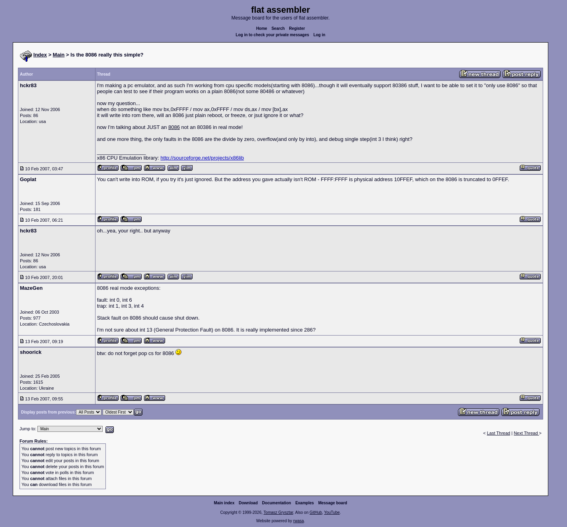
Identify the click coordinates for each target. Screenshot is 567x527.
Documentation (276, 503)
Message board (332, 503)
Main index (224, 503)
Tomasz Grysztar (278, 512)
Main (59, 55)
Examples (304, 503)
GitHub (316, 512)
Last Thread (498, 433)
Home (261, 28)
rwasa (298, 521)
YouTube (331, 512)
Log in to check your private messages (272, 35)
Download (248, 503)
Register (297, 28)
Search (277, 28)
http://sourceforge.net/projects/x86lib (202, 158)
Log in (319, 35)
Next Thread (526, 433)
